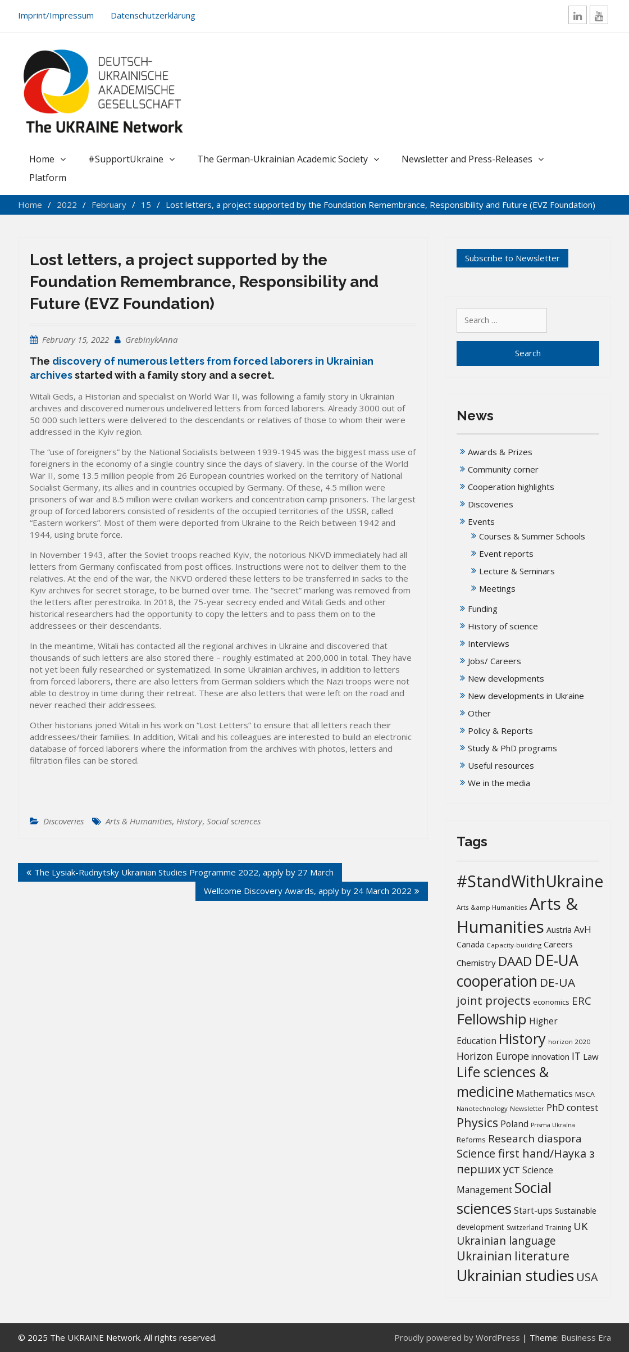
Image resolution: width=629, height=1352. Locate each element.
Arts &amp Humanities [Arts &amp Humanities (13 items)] (492, 907)
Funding (483, 608)
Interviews (488, 643)
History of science (503, 626)
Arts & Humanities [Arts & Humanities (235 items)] (517, 915)
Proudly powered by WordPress (457, 1337)
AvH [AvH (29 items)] (582, 929)
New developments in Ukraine (526, 695)
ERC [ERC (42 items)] (581, 1000)
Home (41, 159)
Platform (47, 177)
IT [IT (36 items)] (576, 1056)
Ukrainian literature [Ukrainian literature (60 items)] (513, 1256)
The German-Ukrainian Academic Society (282, 159)
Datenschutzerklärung (153, 15)
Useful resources (501, 765)
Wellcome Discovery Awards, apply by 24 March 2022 (308, 890)
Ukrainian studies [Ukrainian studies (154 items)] (515, 1275)
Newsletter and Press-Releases (467, 159)
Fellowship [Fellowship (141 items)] (492, 1019)
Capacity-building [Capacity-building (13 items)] (513, 945)
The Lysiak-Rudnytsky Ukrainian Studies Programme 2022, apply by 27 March (184, 872)
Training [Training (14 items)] (558, 1227)
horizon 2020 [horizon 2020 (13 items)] (569, 1041)
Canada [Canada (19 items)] (470, 944)
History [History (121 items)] (522, 1038)
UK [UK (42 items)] (580, 1226)
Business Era (586, 1337)
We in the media (499, 782)
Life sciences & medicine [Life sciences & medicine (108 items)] (503, 1081)
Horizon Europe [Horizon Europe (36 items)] (493, 1056)
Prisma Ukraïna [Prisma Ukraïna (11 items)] (553, 1125)
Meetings (497, 588)
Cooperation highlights (511, 486)
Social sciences (234, 821)
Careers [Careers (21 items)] (558, 944)
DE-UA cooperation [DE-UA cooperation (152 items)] (517, 970)
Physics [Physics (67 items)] (477, 1122)
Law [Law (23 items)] (591, 1056)
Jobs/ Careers (494, 660)
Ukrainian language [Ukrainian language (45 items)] (506, 1240)
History (189, 821)
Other (479, 713)
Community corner (503, 469)
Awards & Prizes (500, 451)
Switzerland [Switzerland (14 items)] (525, 1227)
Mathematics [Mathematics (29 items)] (544, 1093)
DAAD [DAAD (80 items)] (515, 961)
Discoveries (63, 821)
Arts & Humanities (139, 821)
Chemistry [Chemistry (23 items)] (476, 962)
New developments (506, 678)
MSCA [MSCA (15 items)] (585, 1094)
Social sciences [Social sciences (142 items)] (504, 1197)
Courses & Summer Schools (532, 536)
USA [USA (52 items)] (587, 1277)
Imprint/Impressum (56, 15)
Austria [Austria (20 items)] (559, 929)
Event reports (506, 553)
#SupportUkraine (125, 159)
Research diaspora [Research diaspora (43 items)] (535, 1138)
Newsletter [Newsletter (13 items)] (527, 1108)
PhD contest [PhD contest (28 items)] (572, 1107)
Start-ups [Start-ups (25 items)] (533, 1210)
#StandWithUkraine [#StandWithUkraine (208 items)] (530, 881)
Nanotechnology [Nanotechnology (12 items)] (482, 1108)
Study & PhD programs (512, 748)
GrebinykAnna (151, 339)
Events (481, 521)
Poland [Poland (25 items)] (514, 1124)
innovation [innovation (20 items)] (550, 1056)
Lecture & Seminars (517, 571)
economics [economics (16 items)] (551, 1002)
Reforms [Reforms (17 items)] (471, 1140)
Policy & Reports (500, 730)
